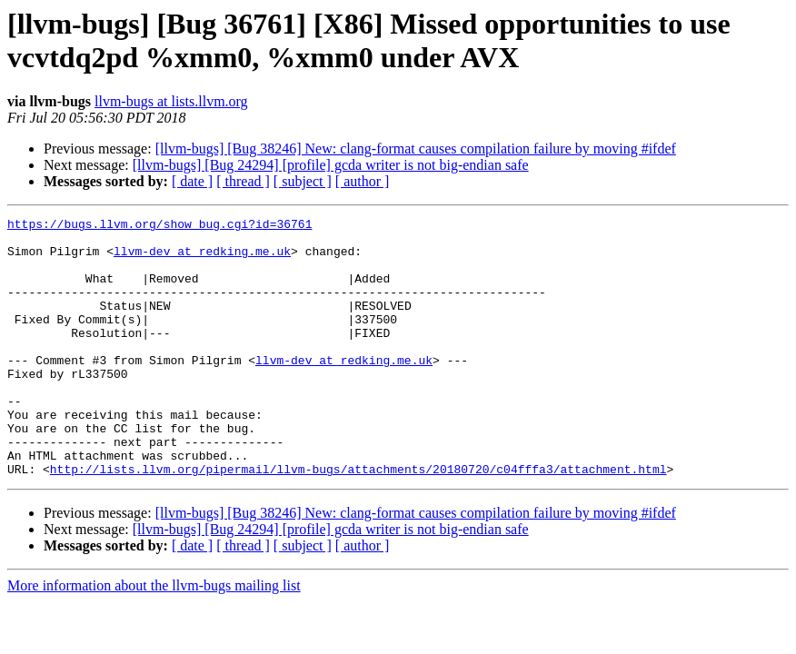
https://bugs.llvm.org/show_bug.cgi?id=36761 (159, 226)
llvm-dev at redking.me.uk (202, 259)
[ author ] (362, 181)
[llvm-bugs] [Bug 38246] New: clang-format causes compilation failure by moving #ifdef (415, 148)
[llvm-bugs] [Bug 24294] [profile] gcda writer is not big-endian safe (331, 165)
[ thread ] (243, 181)
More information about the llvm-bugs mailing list (154, 637)
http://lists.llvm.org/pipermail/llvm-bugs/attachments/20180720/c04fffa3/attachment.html (358, 520)
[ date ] (192, 181)
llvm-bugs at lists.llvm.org (171, 101)
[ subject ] (303, 181)
